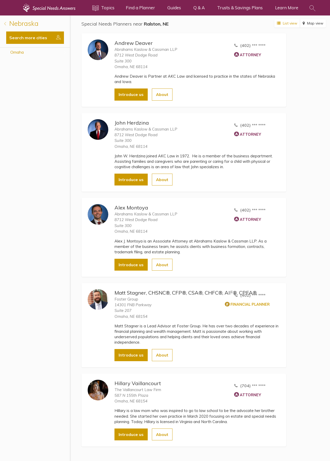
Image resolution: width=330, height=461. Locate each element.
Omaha (17, 52)
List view (287, 23)
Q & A (199, 7)
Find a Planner (140, 7)
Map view (313, 23)
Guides (174, 7)
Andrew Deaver (133, 43)
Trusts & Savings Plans (240, 7)
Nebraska (21, 23)
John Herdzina (131, 122)
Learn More (286, 7)
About (162, 94)
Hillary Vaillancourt (137, 383)
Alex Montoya (131, 207)
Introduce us (131, 94)
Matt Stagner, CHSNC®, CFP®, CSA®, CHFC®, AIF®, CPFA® (185, 292)
